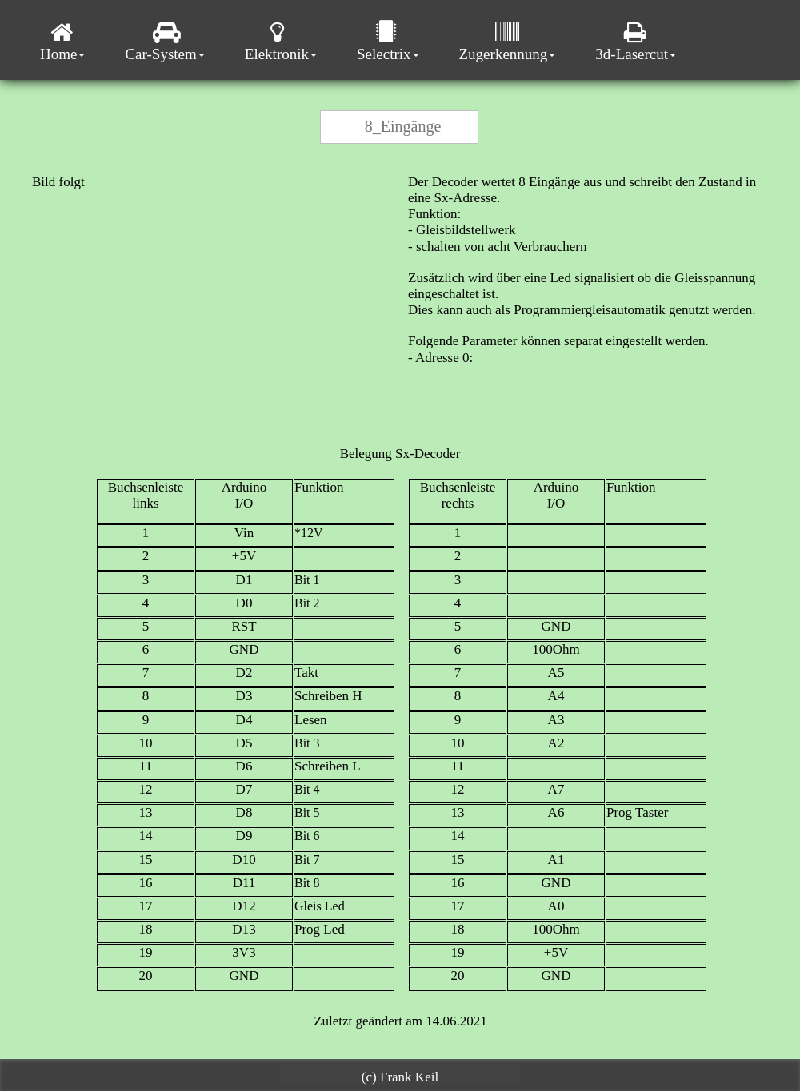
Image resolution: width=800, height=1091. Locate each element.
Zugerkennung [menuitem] (507, 41)
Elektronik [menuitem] (281, 41)
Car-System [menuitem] (164, 41)
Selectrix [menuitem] (388, 41)
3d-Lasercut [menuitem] (635, 41)
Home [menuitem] (62, 41)
